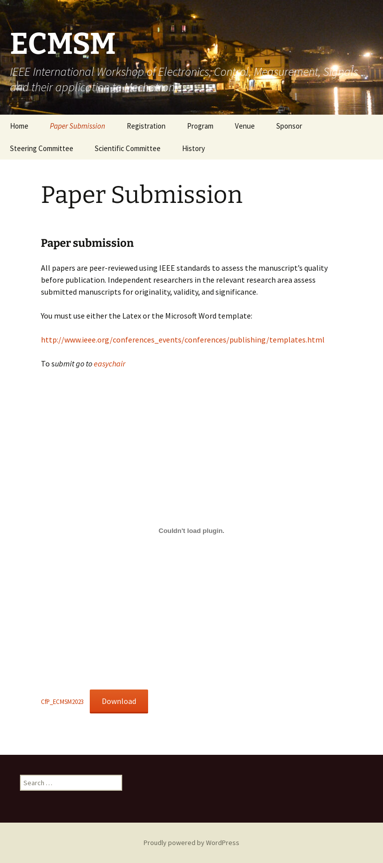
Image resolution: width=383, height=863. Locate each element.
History (193, 148)
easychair (109, 363)
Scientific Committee (128, 148)
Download (119, 701)
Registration (146, 126)
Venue (245, 126)
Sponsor (289, 126)
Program (200, 126)
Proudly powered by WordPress (191, 842)
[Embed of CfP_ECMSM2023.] (191, 531)
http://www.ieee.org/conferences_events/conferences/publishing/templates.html (183, 340)
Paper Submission (77, 126)
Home (19, 126)
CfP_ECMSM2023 (62, 701)
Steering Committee (41, 148)
